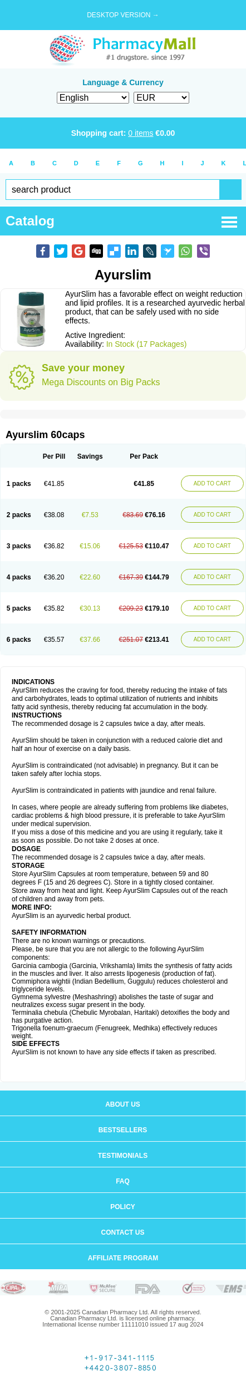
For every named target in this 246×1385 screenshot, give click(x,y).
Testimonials (122, 1156)
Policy (122, 1207)
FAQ (123, 1181)
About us (122, 1104)
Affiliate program (123, 1258)
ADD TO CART (212, 483)
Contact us (123, 1232)
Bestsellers (123, 1130)
